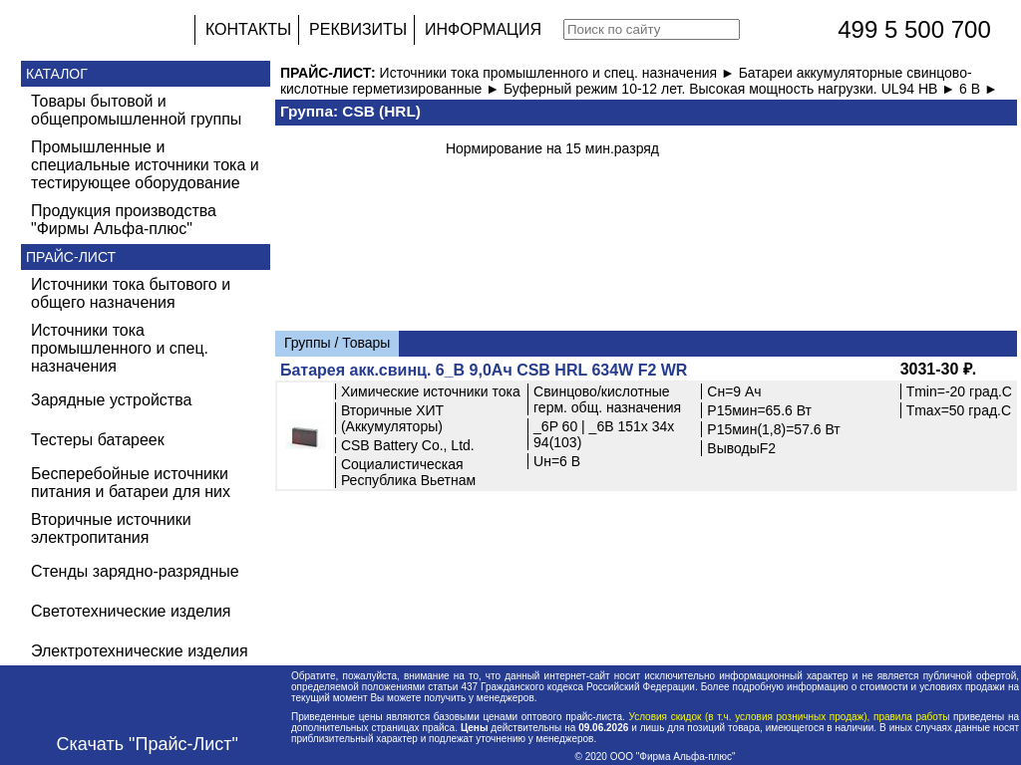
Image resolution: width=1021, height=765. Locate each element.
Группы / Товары (337, 343)
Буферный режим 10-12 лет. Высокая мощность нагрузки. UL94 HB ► (731, 89)
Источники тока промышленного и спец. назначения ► (559, 73)
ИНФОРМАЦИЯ (483, 29)
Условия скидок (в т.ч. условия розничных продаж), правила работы (789, 716)
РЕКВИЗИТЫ (358, 29)
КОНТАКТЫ (248, 29)
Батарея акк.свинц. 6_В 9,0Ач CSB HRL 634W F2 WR (484, 370)
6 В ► (978, 89)
